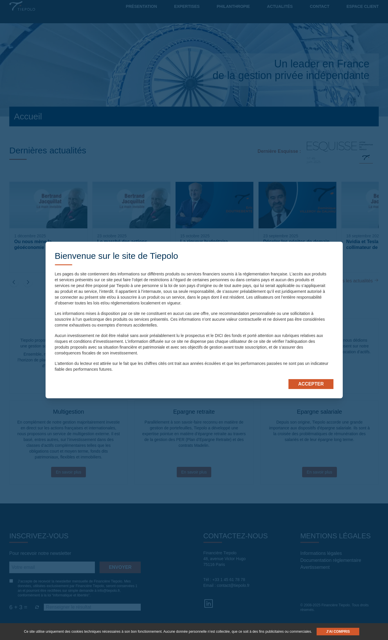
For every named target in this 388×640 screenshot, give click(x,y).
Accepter (311, 383)
